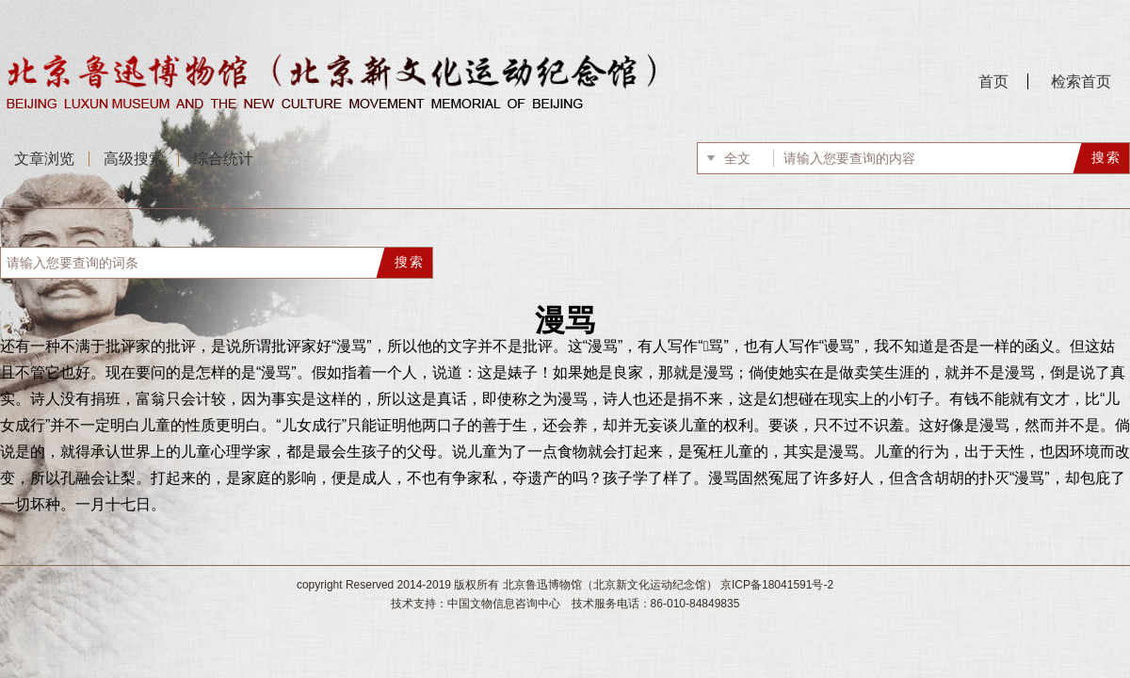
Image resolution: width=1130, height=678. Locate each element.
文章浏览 (44, 159)
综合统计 (223, 159)
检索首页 (1081, 81)
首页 (993, 81)
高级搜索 (134, 159)
